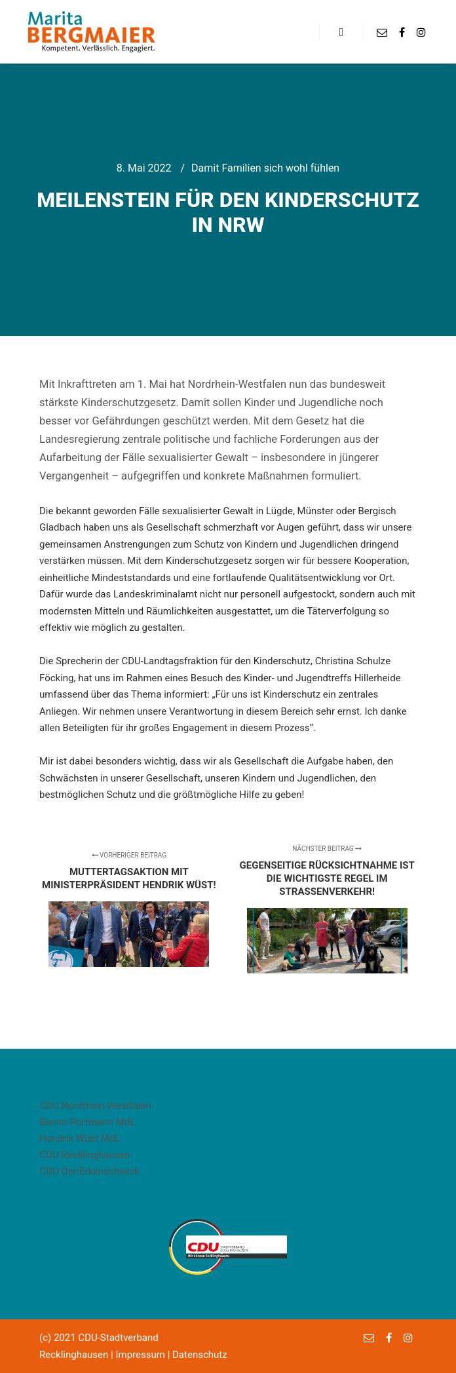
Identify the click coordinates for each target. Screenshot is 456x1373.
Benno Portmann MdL (88, 1122)
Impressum (139, 1355)
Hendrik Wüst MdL (80, 1138)
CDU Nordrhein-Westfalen (95, 1106)
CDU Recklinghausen (85, 1155)
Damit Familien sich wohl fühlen (265, 168)
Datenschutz (199, 1355)
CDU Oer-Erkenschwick (90, 1171)
